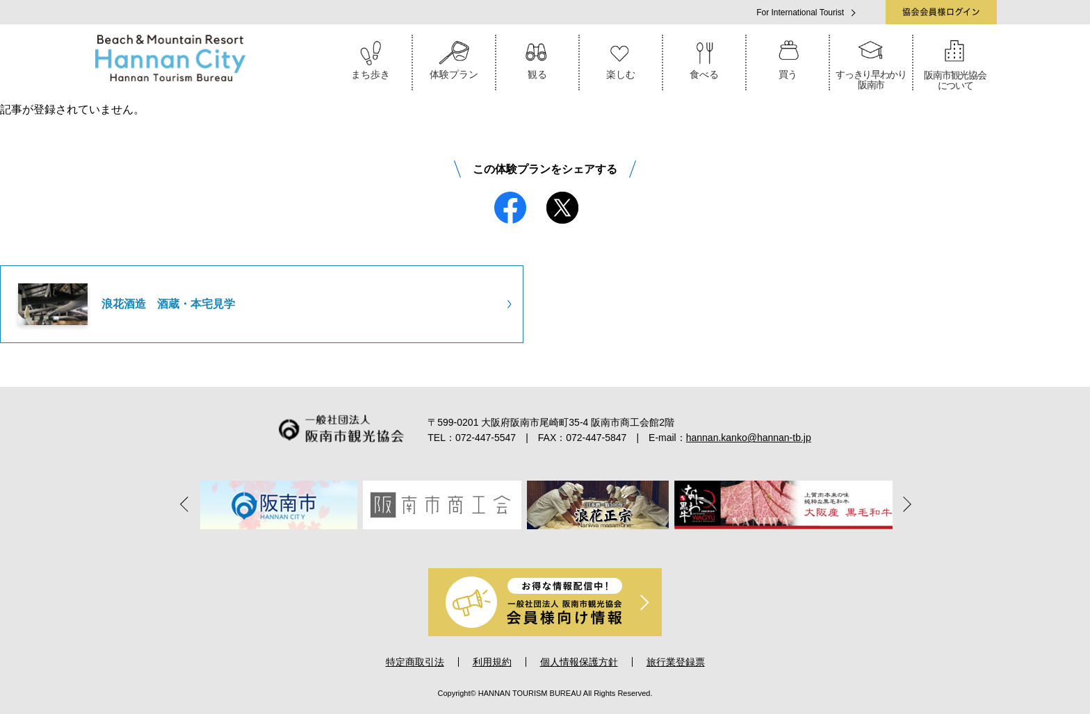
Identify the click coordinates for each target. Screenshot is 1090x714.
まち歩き (370, 57)
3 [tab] (525, 544)
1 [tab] (487, 544)
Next (903, 503)
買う (787, 57)
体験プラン (453, 57)
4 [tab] (545, 544)
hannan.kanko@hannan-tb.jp (748, 437)
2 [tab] (506, 544)
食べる (704, 57)
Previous (187, 503)
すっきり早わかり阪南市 (871, 62)
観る (537, 57)
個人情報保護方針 (579, 661)
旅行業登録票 (675, 661)
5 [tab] (564, 544)
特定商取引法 (415, 661)
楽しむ (620, 57)
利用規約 (492, 661)
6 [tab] (584, 544)
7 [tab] (603, 544)
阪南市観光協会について (955, 63)
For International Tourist (800, 12)
